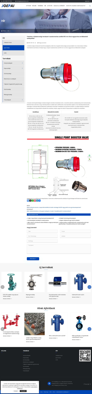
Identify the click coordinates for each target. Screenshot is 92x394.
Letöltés (49, 6)
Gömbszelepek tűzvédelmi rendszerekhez (38, 220)
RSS (50, 392)
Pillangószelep (8, 94)
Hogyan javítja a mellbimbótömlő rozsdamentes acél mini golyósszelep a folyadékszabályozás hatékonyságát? (73, 223)
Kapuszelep (7, 68)
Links (41, 392)
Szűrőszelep (7, 89)
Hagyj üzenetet (42, 43)
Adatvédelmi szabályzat (62, 392)
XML (54, 392)
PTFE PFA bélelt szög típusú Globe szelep (10, 295)
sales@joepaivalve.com (22, 1)
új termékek (46, 267)
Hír (45, 6)
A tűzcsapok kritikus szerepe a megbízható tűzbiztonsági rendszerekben (11, 332)
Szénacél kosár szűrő (78, 294)
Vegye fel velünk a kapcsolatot (75, 6)
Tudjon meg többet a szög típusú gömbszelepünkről (41, 218)
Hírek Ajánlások (46, 308)
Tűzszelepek (7, 100)
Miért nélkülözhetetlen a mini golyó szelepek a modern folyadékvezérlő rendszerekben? (49, 211)
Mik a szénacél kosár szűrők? (57, 335)
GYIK (5, 53)
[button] (2, 287)
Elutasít (16, 391)
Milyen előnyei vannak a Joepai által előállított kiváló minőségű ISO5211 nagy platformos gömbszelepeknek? (54, 207)
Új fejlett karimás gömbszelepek (68, 218)
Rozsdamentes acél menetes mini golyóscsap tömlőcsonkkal (57, 295)
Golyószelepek (8, 63)
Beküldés (33, 259)
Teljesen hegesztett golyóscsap (13, 84)
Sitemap (46, 392)
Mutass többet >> (7, 298)
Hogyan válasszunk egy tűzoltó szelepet (70, 220)
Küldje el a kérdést (59, 6)
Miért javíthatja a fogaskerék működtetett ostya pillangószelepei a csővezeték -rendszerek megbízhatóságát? (80, 336)
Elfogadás (23, 391)
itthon (4, 31)
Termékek (40, 6)
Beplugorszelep (30, 294)
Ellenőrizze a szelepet (10, 79)
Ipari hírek (13, 31)
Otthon (28, 6)
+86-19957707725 (7, 1)
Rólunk (34, 6)
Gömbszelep (7, 73)
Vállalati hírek (8, 42)
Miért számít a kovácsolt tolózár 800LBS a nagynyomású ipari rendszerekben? (42, 223)
